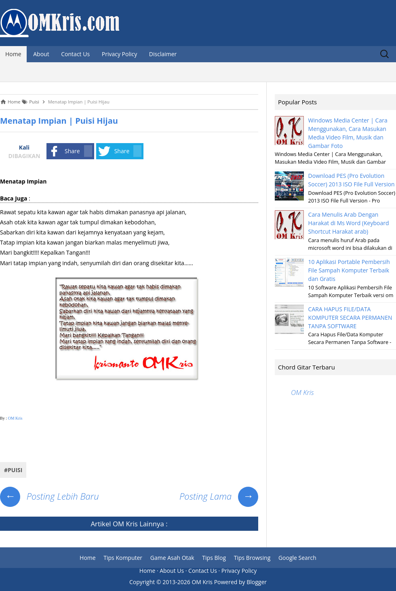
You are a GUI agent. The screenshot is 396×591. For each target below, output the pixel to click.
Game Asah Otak (172, 557)
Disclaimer (163, 54)
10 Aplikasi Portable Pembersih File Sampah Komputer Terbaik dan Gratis (349, 270)
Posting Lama (218, 496)
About (41, 54)
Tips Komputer (122, 557)
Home (13, 54)
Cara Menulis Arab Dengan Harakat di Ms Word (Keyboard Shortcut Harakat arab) (348, 223)
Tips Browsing (252, 557)
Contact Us (75, 54)
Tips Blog (214, 557)
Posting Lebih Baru (49, 496)
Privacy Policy (119, 54)
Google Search (297, 557)
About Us (172, 570)
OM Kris (15, 418)
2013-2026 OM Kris (187, 582)
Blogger (256, 582)
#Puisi (13, 470)
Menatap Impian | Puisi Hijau (59, 120)
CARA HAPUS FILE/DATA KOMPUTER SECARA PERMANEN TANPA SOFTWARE (350, 317)
